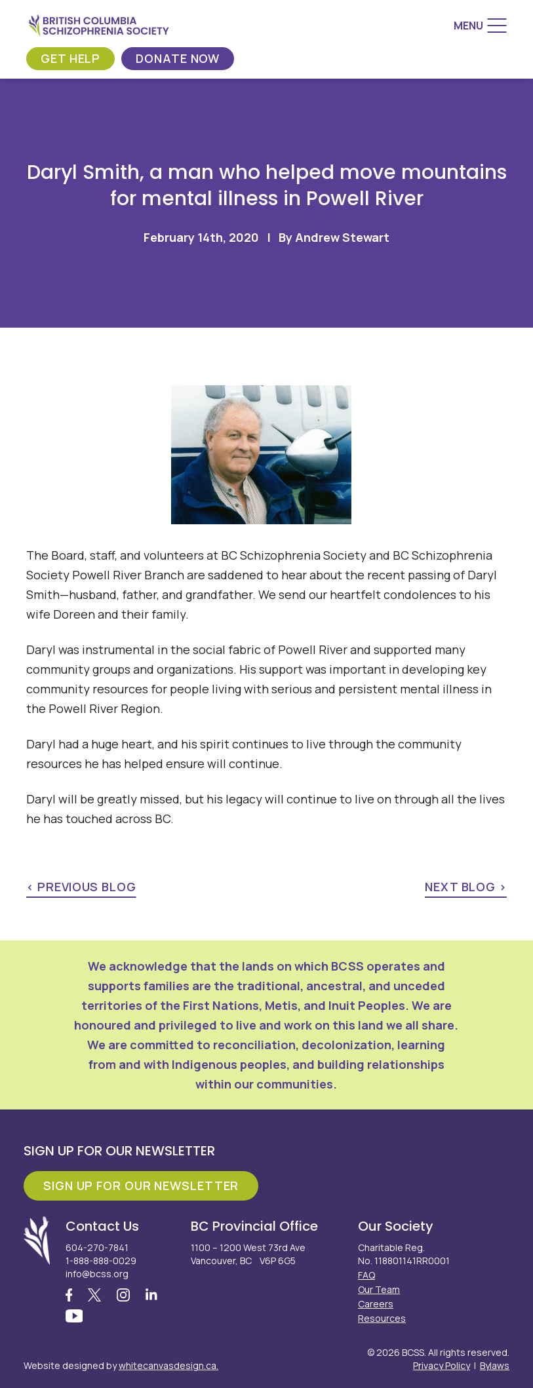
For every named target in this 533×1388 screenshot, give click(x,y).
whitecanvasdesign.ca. (168, 1365)
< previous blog (81, 887)
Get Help (70, 58)
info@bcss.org (97, 1273)
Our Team (379, 1289)
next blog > (466, 887)
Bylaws (494, 1365)
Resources (382, 1318)
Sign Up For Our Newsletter (141, 1185)
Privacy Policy (441, 1365)
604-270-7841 (97, 1247)
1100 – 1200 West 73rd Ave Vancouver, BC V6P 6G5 (248, 1254)
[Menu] (480, 25)
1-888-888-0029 (101, 1260)
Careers (375, 1304)
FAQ (366, 1275)
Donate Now (178, 58)
